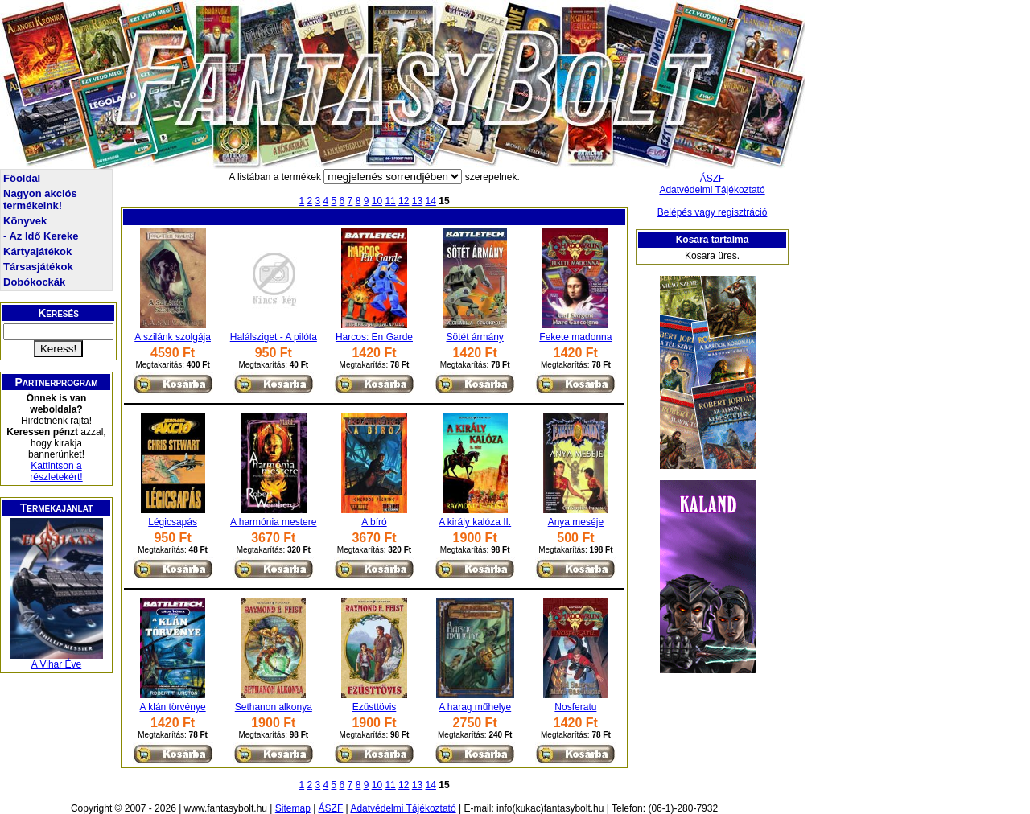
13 (417, 201)
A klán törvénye (173, 707)
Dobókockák (34, 282)
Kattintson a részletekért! (56, 471)
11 (390, 201)
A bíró (373, 522)
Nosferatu (575, 707)
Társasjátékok (38, 267)
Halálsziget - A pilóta (273, 337)
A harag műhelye (475, 707)
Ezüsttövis (374, 707)
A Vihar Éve (56, 664)
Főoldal (21, 178)
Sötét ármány (474, 337)
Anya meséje (576, 522)
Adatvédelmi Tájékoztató (711, 189)
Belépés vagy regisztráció (712, 212)
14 (431, 201)
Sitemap (293, 808)
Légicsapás (172, 522)
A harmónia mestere (273, 522)
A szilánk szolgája (172, 337)
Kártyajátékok (37, 251)
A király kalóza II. (475, 522)
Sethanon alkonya (273, 707)
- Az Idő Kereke (40, 236)
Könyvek (25, 221)
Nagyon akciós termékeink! (40, 199)
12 (403, 201)
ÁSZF (712, 178)
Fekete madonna (575, 337)
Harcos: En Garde (374, 337)
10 (377, 201)
